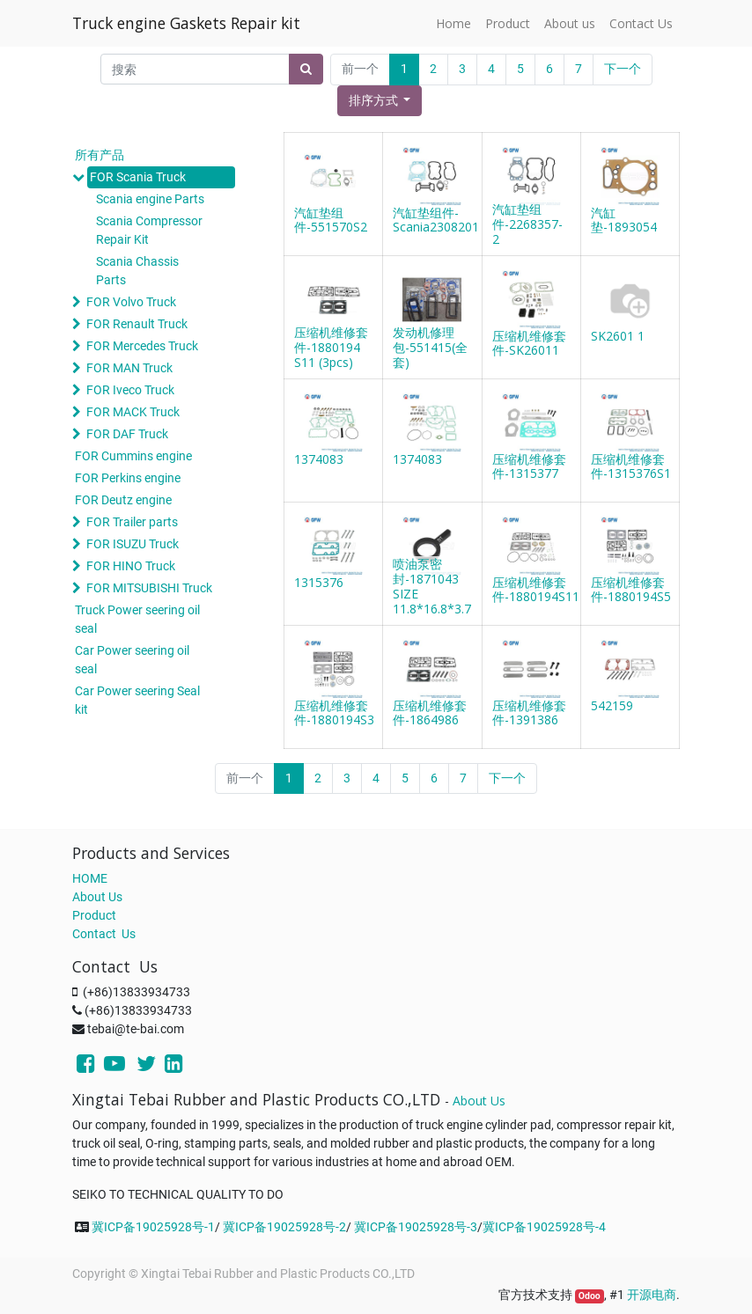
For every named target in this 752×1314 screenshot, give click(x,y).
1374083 (318, 459)
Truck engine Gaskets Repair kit (186, 22)
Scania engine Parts (150, 199)
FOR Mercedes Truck (142, 346)
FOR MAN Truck (129, 368)
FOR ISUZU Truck (132, 544)
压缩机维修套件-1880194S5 (631, 590)
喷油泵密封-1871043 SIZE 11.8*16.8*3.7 (432, 585)
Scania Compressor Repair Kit (149, 230)
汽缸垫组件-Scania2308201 (436, 220)
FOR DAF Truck (127, 434)
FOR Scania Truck (138, 177)
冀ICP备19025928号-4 (544, 1227)
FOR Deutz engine (123, 500)
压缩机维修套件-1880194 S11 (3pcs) (331, 347)
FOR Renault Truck (137, 324)
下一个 (622, 69)
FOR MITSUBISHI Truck (149, 588)
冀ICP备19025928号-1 (153, 1227)
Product (94, 915)
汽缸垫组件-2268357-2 (527, 224)
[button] (380, 100)
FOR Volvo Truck (131, 302)
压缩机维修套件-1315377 (529, 466)
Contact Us (104, 934)
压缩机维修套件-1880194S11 (535, 590)
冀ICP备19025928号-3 (415, 1227)
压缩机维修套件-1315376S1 (631, 466)
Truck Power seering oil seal (137, 619)
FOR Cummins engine (133, 456)
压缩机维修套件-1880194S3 (334, 713)
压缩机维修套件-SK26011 (529, 343)
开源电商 (651, 1295)
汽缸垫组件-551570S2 (330, 220)
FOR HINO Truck (130, 566)
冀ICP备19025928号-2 (284, 1227)
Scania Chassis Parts (137, 270)
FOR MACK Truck (133, 412)
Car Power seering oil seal (132, 659)
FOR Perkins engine (128, 478)
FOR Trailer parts (132, 522)
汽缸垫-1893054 (624, 220)
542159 (612, 705)
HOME (89, 878)
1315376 (318, 582)
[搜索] (306, 69)
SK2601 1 (618, 335)
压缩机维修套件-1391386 (529, 713)
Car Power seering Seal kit (137, 700)
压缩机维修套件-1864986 (430, 713)
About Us (97, 897)
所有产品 (99, 155)
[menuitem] (453, 23)
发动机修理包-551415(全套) (430, 347)
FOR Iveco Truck (130, 390)
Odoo (590, 1296)
